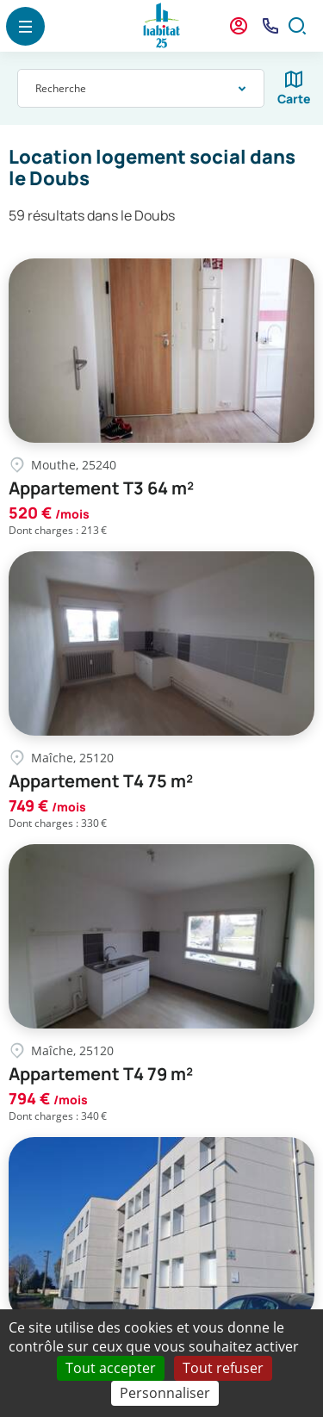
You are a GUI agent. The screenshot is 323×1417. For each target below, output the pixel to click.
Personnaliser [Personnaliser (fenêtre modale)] (165, 1392)
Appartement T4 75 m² (101, 781)
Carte (294, 98)
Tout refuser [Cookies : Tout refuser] (223, 1367)
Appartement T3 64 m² (101, 488)
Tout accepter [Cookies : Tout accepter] (110, 1367)
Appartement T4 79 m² (101, 1074)
